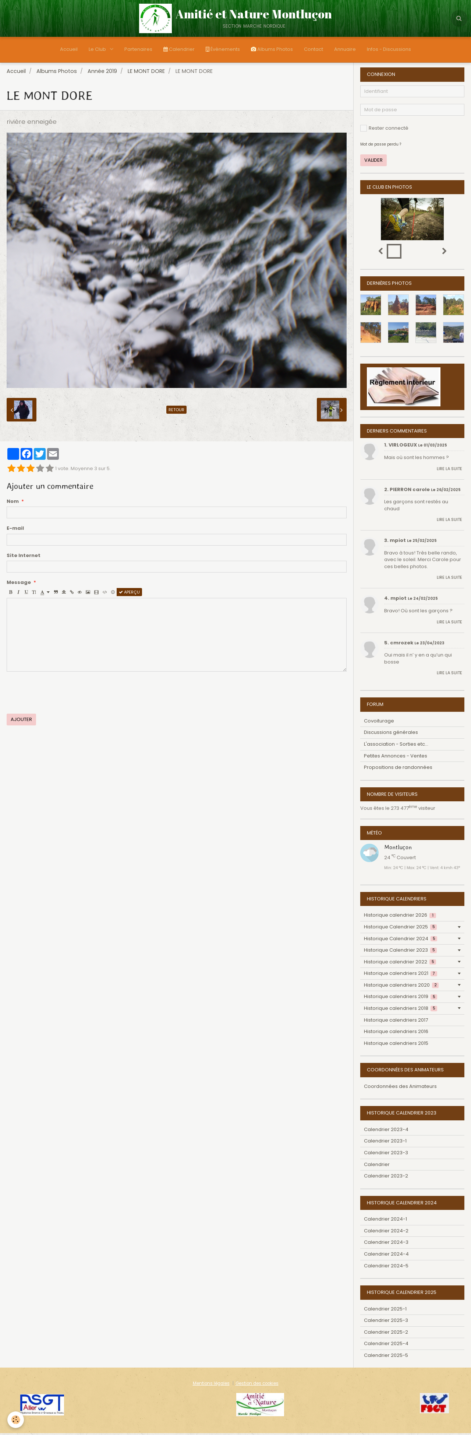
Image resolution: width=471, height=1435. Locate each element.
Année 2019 (102, 73)
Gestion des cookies (257, 1385)
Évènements (223, 49)
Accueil (69, 49)
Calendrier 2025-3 (386, 1322)
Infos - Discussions (389, 49)
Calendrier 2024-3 (386, 1243)
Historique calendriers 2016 (396, 1033)
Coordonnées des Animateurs (400, 1088)
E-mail (15, 530)
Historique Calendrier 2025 (400, 928)
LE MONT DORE (146, 73)
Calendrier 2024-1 (385, 1220)
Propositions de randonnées (398, 769)
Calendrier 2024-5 (386, 1267)
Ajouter (21, 721)
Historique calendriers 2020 (401, 986)
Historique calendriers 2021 (400, 975)
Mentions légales (211, 1385)
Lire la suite (449, 470)
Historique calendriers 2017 (396, 1021)
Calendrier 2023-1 (385, 1142)
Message (19, 584)
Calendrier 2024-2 (386, 1232)
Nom (13, 503)
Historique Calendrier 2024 (400, 940)
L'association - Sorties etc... (396, 745)
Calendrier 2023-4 (386, 1131)
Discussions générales (391, 734)
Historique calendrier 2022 (400, 963)
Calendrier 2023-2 (386, 1177)
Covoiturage (379, 722)
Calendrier (179, 49)
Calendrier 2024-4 (386, 1255)
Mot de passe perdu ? (380, 146)
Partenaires (138, 49)
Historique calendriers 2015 (396, 1045)
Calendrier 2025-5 (386, 1357)
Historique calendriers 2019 (400, 998)
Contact (313, 49)
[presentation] (62, 694)
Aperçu (129, 594)
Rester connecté (384, 129)
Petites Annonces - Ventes (395, 757)
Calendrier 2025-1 (385, 1310)
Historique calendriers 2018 (400, 1010)
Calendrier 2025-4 (386, 1345)
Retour (176, 411)
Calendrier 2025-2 (386, 1333)
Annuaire (345, 49)
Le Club (98, 49)
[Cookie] (15, 1419)
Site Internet (23, 557)
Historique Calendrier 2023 (400, 951)
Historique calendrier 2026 (400, 916)
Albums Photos (272, 49)
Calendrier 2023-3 (386, 1154)
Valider (373, 161)
